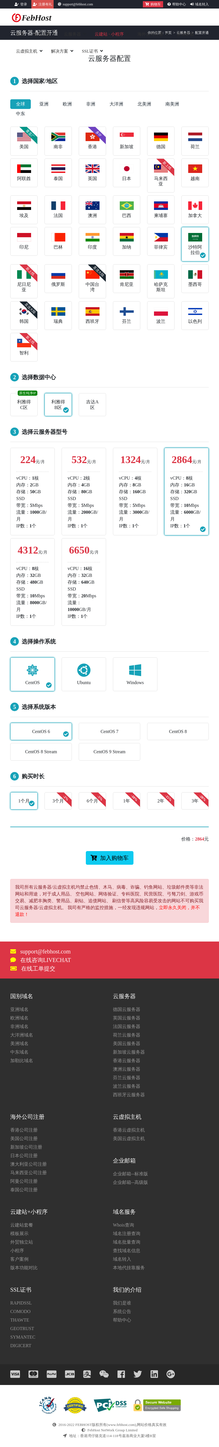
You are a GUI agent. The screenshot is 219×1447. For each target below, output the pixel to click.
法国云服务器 (126, 1026)
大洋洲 (116, 104)
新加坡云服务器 (129, 1052)
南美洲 (172, 104)
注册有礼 (45, 4)
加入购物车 (110, 858)
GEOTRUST (22, 1328)
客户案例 (19, 1259)
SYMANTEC (22, 1337)
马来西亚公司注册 (28, 1172)
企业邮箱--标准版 (130, 1173)
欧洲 (67, 104)
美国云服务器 (126, 1043)
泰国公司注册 (24, 1189)
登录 (23, 4)
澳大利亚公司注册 (28, 1164)
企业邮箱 (185, 34)
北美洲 (144, 104)
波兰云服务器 (126, 1086)
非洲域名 (19, 1026)
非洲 (90, 104)
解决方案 (59, 51)
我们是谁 (122, 1303)
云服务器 (72, 34)
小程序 (17, 1250)
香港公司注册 (24, 1130)
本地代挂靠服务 (129, 1267)
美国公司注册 (24, 1138)
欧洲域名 (19, 1017)
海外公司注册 (150, 34)
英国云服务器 (126, 1017)
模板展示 (19, 1233)
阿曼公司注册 (24, 1181)
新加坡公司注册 (26, 1147)
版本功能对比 (24, 1267)
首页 (20, 34)
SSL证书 (90, 51)
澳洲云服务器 (126, 1069)
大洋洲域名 (21, 1035)
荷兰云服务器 (126, 1035)
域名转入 (202, 4)
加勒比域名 (21, 1060)
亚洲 (43, 104)
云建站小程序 (109, 34)
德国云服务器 (126, 1009)
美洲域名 (19, 1043)
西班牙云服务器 (129, 1094)
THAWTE (19, 1320)
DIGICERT (20, 1345)
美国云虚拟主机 (129, 1138)
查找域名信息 (126, 1250)
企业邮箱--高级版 (130, 1182)
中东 (20, 113)
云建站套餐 (21, 1225)
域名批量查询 (126, 1242)
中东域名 (19, 1052)
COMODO (20, 1311)
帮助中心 (179, 4)
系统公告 (122, 1311)
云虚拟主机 (26, 51)
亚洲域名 (19, 1009)
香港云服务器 (126, 1060)
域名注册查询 (126, 1233)
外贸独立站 (21, 1242)
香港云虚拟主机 (129, 1130)
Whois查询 (123, 1225)
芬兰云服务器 (126, 1077)
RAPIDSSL (21, 1303)
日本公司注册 (24, 1155)
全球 (20, 104)
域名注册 (41, 34)
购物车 (153, 4)
